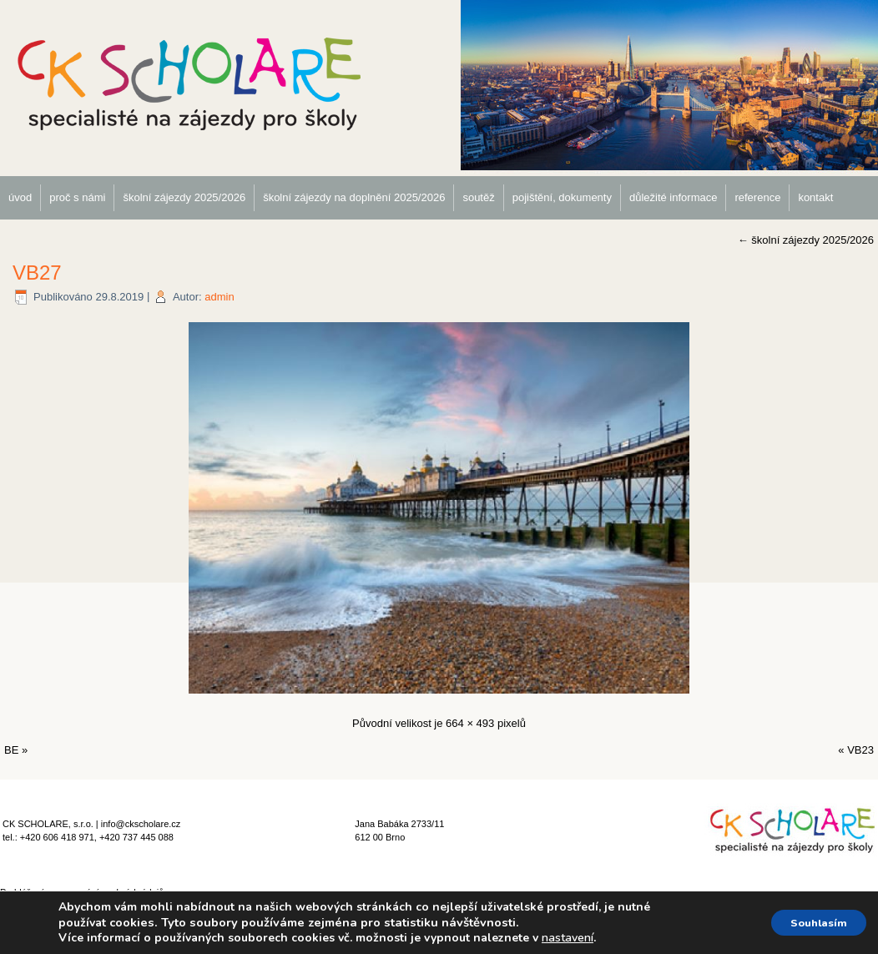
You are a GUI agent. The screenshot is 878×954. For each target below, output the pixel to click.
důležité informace (673, 197)
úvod (20, 197)
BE (11, 750)
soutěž (478, 197)
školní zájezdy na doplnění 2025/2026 (354, 197)
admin (219, 296)
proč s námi (77, 197)
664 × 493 (470, 723)
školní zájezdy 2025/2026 (184, 197)
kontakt (815, 197)
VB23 (860, 750)
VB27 (37, 272)
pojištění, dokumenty (562, 197)
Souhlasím (810, 923)
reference (757, 197)
